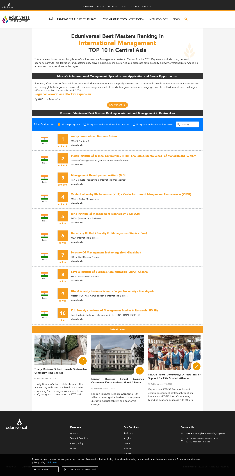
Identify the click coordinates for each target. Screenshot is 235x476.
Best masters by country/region (123, 19)
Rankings (128, 433)
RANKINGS (88, 6)
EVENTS (124, 6)
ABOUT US (146, 6)
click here (52, 462)
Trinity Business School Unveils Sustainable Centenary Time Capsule (60, 371)
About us (74, 433)
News (176, 19)
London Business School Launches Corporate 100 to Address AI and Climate (117, 381)
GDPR (73, 448)
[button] (97, 19)
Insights (127, 438)
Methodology (158, 19)
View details (77, 145)
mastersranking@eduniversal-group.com (206, 433)
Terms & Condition (79, 438)
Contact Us (187, 427)
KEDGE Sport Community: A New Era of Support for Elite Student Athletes (174, 376)
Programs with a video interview (154, 124)
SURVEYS (100, 6)
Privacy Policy (76, 443)
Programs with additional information (108, 124)
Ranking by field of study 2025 (76, 19)
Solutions (128, 448)
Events (127, 443)
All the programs (70, 124)
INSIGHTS (134, 6)
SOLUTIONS (112, 6)
